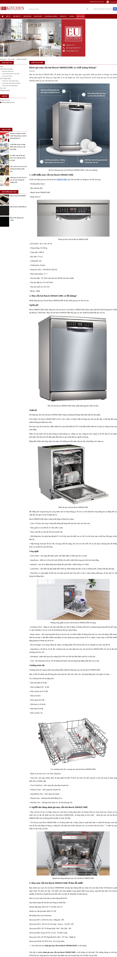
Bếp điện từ (17, 16)
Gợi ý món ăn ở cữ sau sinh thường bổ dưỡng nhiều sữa (18, 169)
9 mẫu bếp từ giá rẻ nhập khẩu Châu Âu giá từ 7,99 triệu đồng (17, 147)
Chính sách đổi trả (7, 76)
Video (1, 66)
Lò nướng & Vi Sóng (51, 16)
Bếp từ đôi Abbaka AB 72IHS (16, 219)
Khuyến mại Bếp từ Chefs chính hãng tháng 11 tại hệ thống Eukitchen (18, 136)
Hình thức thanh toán (7, 71)
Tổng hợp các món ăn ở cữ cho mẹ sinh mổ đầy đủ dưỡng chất (18, 180)
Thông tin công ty (5, 90)
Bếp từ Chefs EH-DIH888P (18, 196)
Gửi (115, 9)
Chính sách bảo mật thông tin (10, 85)
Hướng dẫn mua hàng (97, 1)
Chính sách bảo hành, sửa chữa (10, 73)
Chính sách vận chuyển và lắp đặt (11, 83)
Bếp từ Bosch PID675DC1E (18, 207)
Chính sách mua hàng (6, 69)
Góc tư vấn (80, 16)
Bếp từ (8, 16)
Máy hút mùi (38, 16)
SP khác (72, 16)
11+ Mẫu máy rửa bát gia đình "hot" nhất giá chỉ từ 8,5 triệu (17, 158)
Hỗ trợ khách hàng (5, 78)
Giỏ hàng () (113, 2)
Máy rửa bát (27, 16)
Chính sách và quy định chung (10, 81)
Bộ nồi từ (63, 16)
